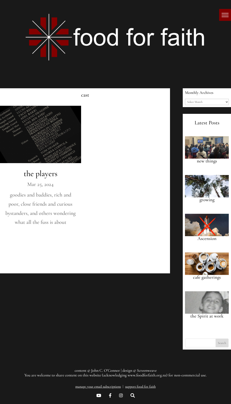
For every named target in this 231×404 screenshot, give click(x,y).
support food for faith (140, 386)
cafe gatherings (207, 277)
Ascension (206, 238)
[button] (225, 15)
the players (40, 173)
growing (207, 200)
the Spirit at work (206, 316)
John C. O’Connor (105, 370)
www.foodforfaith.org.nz (147, 375)
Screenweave (147, 370)
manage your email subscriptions (98, 386)
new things (207, 161)
